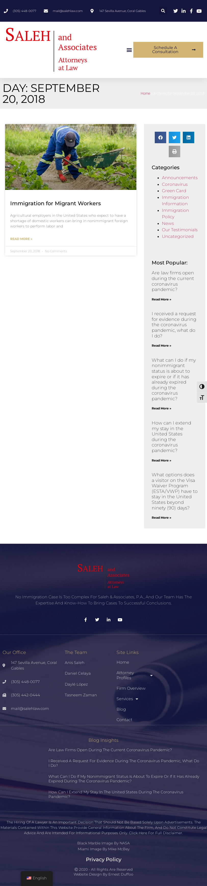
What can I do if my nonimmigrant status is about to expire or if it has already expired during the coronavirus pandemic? (174, 379)
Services (127, 698)
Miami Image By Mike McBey (104, 849)
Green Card (174, 190)
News (168, 223)
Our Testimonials (180, 229)
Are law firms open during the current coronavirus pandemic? (173, 281)
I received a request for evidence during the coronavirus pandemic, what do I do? (174, 324)
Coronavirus (175, 184)
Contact (124, 719)
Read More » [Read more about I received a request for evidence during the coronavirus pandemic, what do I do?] (161, 345)
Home (145, 93)
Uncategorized (177, 236)
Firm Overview (131, 688)
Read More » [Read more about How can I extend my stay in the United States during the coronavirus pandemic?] (161, 460)
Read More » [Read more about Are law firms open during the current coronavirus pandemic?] (161, 299)
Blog (121, 709)
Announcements (180, 177)
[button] (163, 11)
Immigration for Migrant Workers (55, 203)
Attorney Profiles (135, 675)
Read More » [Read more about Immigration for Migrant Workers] (21, 239)
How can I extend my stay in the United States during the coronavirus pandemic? (171, 436)
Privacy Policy (103, 859)
